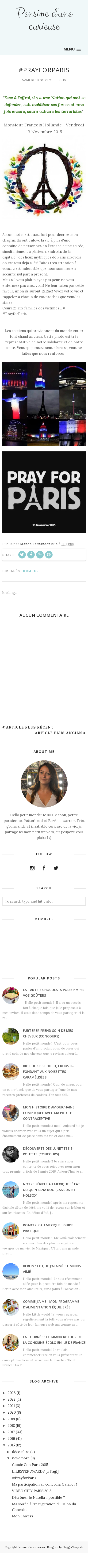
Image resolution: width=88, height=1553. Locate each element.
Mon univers (22, 1516)
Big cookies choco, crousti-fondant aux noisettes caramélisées (48, 1071)
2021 (11, 1405)
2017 (11, 1432)
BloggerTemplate (73, 1547)
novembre (21, 1458)
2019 (11, 1419)
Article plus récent (30, 727)
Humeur (31, 571)
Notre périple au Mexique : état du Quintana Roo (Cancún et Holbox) (51, 1190)
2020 (12, 1412)
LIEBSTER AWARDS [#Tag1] (35, 1471)
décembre (20, 1451)
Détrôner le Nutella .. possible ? (38, 1497)
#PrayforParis (24, 1478)
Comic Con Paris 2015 (30, 1464)
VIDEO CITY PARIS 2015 (31, 1491)
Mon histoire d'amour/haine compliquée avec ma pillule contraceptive (48, 1113)
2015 (11, 1445)
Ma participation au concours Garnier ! (44, 1484)
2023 (12, 1393)
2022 (11, 1399)
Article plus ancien (58, 733)
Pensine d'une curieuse (44, 20)
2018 (11, 1425)
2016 (11, 1438)
